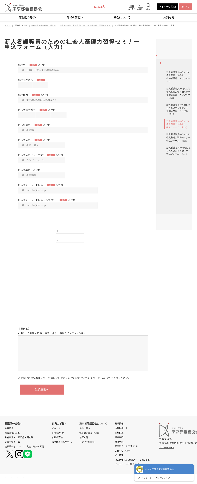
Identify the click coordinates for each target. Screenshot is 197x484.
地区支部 (83, 438)
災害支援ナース (169, 300)
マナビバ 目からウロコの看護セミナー (176, 219)
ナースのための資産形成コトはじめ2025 (176, 200)
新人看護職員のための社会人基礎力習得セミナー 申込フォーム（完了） (179, 175)
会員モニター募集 (172, 189)
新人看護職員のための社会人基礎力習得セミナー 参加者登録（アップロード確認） (179, 118)
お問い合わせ (76, 478)
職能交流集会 (169, 261)
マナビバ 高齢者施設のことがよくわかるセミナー (176, 233)
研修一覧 (119, 442)
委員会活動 (168, 269)
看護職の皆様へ (28, 17)
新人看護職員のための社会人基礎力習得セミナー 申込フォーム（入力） (179, 149)
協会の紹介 (84, 429)
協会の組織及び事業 (89, 433)
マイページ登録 (167, 6)
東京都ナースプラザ (124, 447)
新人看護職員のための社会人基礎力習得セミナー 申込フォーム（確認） (179, 162)
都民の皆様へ (75, 17)
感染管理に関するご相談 (176, 289)
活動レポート (121, 428)
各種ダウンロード (123, 451)
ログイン (186, 6)
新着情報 (119, 424)
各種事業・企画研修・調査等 (175, 66)
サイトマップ (14, 478)
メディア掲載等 (87, 442)
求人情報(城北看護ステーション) (131, 460)
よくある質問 (95, 478)
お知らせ (168, 17)
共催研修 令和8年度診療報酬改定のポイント (176, 279)
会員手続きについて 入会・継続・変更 (174, 310)
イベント (56, 429)
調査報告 (167, 209)
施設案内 (119, 437)
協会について (122, 17)
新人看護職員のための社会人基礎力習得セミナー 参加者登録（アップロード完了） (179, 134)
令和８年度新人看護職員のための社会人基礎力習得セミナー (176, 83)
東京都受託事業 (169, 56)
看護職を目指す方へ (62, 442)
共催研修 (167, 252)
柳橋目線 (119, 433)
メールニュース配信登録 (127, 465)
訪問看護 (56, 433)
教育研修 (165, 48)
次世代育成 (57, 438)
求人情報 (119, 456)
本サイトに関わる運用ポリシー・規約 (45, 478)
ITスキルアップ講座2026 (176, 244)
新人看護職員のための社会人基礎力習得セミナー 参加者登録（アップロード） (179, 102)
